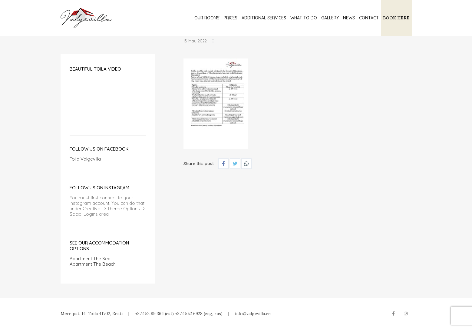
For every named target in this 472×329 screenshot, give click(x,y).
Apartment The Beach (93, 264)
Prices (230, 18)
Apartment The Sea (90, 258)
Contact (369, 18)
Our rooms (206, 18)
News (349, 18)
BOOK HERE (396, 18)
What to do (303, 18)
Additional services (264, 18)
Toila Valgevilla (85, 159)
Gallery (330, 18)
